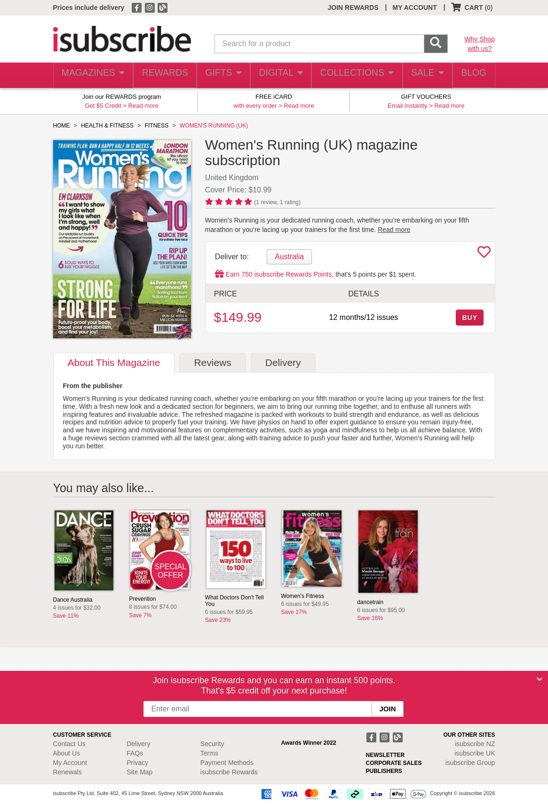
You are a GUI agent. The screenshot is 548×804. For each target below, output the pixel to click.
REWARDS (162, 76)
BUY (469, 317)
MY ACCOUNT (415, 7)
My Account (70, 762)
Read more (143, 105)
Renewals (67, 772)
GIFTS (221, 76)
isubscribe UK (474, 753)
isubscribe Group (470, 762)
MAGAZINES (91, 76)
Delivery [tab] (283, 362)
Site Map (139, 772)
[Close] (539, 679)
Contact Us (69, 744)
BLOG (471, 76)
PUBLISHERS (384, 771)
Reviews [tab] (212, 362)
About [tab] (114, 362)
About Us (66, 753)
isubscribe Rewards (229, 772)
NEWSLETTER (385, 755)
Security (212, 744)
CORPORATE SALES (394, 763)
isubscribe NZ (475, 744)
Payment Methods (227, 762)
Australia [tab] (289, 257)
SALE (423, 76)
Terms (209, 753)
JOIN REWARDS (352, 7)
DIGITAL (280, 76)
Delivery (139, 744)
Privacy (137, 762)
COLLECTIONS (353, 76)
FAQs (135, 753)
